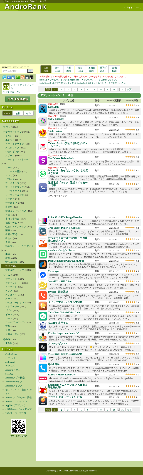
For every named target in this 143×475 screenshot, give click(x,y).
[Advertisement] (72, 37)
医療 (7, 230)
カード (8, 298)
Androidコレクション (16, 401)
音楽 (7, 330)
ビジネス (10, 179)
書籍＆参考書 (12, 218)
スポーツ (10, 155)
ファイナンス (12, 183)
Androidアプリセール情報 (18, 397)
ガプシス (10, 366)
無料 (18, 113)
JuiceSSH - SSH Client (60, 281)
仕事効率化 (11, 202)
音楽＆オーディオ (14, 270)
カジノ (8, 290)
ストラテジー (12, 306)
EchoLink (53, 106)
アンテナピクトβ (57, 343)
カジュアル (11, 294)
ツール (8, 167)
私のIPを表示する (58, 323)
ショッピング (12, 151)
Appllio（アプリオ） (15, 405)
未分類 (8, 343)
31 (122, 89)
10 (114, 89)
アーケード (11, 286)
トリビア (10, 199)
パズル (8, 310)
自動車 (8, 206)
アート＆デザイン (14, 143)
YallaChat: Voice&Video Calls (64, 312)
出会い (8, 238)
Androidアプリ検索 (15, 377)
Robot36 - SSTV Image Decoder (65, 217)
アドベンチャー (13, 283)
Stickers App (55, 131)
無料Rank (57, 69)
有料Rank (68, 69)
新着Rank (114, 69)
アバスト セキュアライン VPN (65, 397)
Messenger (54, 271)
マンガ (8, 175)
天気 (7, 242)
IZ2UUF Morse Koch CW (62, 374)
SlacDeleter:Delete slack (61, 158)
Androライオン (13, 369)
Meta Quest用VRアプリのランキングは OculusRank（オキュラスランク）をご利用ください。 (84, 83)
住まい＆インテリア (15, 226)
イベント (10, 136)
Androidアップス (13, 385)
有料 (28, 113)
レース (8, 318)
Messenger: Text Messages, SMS (65, 354)
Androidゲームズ (13, 381)
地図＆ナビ (11, 222)
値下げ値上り (103, 69)
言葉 (7, 326)
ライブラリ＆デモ (14, 195)
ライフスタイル (13, 191)
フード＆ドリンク (14, 187)
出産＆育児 (11, 234)
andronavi (10, 362)
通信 (7, 266)
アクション (11, 279)
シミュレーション (14, 302)
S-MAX (9, 373)
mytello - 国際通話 (58, 291)
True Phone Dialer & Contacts (64, 227)
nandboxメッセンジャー (61, 250)
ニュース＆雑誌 (13, 171)
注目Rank (80, 69)
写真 (7, 214)
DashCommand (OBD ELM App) (66, 260)
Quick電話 (54, 364)
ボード (8, 314)
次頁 (129, 89)
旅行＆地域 (11, 262)
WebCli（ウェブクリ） (17, 413)
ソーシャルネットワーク (18, 159)
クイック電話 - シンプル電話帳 (65, 302)
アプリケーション (50, 95)
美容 (7, 254)
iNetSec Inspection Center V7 (64, 333)
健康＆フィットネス (15, 210)
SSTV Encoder (56, 119)
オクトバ (10, 358)
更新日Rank (91, 69)
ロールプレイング (14, 322)
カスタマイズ (12, 147)
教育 (7, 258)
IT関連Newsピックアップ (18, 409)
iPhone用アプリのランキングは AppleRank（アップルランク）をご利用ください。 (79, 80)
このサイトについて (131, 7)
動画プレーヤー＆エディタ (19, 246)
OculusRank (11, 354)
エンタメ (10, 139)
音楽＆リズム (12, 334)
